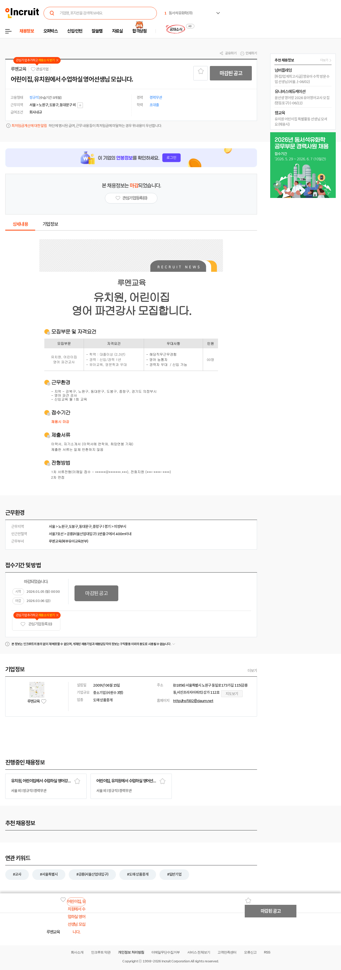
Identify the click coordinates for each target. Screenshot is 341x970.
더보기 (252, 670)
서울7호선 (56, 534)
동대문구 (85, 526)
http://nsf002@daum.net (193, 700)
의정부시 (120, 526)
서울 (52, 526)
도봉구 (73, 526)
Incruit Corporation (176, 961)
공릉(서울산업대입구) (82, 534)
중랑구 (97, 526)
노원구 (63, 526)
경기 (107, 526)
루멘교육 (18, 69)
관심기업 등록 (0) (36, 624)
